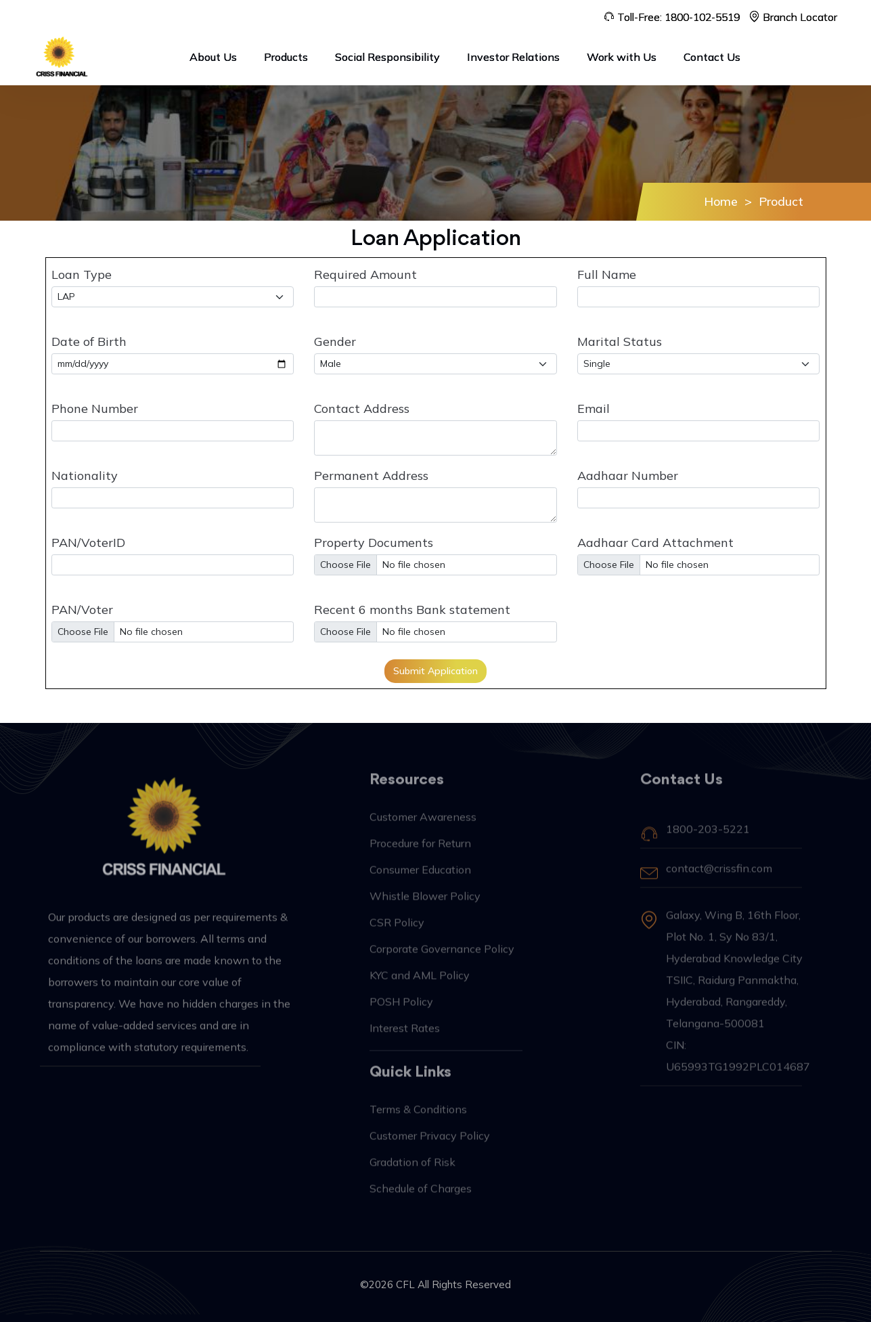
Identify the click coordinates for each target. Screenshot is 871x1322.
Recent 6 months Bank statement (412, 609)
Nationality (84, 475)
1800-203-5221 (708, 835)
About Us (213, 57)
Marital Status (619, 341)
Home (721, 201)
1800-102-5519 (702, 17)
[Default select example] (435, 363)
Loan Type (81, 274)
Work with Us (621, 57)
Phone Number (94, 408)
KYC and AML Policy (420, 981)
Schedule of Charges (421, 1195)
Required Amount (365, 274)
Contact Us (712, 57)
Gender (335, 341)
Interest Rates (405, 1034)
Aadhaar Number (627, 475)
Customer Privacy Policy (430, 1142)
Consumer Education (420, 876)
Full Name (606, 274)
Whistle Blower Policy (425, 902)
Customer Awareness (423, 823)
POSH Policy (401, 1008)
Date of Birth (89, 341)
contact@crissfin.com (719, 874)
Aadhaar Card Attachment (655, 542)
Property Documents (373, 542)
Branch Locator (793, 17)
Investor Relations (513, 57)
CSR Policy (397, 928)
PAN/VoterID (88, 542)
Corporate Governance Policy (442, 955)
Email (593, 408)
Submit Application (435, 671)
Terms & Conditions (418, 1115)
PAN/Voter (82, 609)
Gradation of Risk (412, 1168)
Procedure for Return (420, 849)
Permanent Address (371, 475)
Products (286, 57)
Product (781, 201)
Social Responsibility (387, 57)
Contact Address (361, 408)
